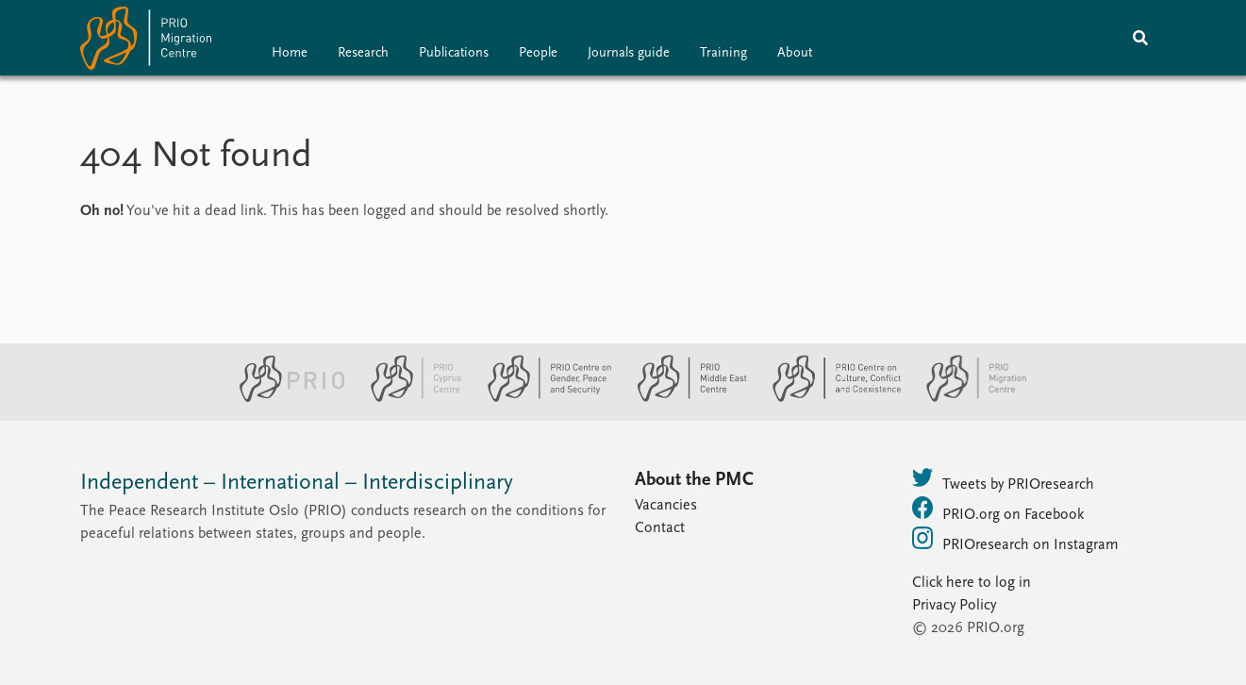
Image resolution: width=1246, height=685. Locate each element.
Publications (454, 53)
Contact (660, 528)
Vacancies (666, 505)
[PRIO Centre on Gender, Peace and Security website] (542, 398)
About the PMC (694, 480)
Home (289, 53)
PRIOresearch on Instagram (1015, 539)
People (538, 53)
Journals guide (629, 53)
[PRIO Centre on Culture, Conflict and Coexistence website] (828, 398)
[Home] (146, 42)
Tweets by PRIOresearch (1003, 479)
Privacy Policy (954, 605)
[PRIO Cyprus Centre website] (408, 398)
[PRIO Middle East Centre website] (684, 398)
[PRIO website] (284, 398)
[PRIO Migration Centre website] (966, 398)
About (794, 53)
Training (723, 53)
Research (363, 53)
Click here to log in (971, 583)
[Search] (1140, 37)
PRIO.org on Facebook (998, 509)
